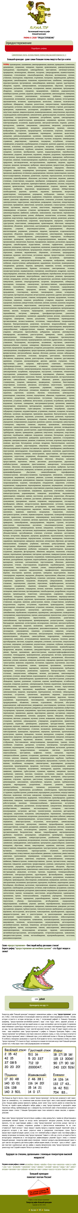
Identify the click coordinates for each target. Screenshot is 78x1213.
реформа (24, 1169)
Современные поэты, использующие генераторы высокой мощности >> (39, 54)
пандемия (12, 1169)
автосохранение (68, 922)
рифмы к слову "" (59, 1014)
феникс (36, 1164)
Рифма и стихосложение (35, 1207)
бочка (50, 1164)
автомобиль (29, 1164)
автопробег (17, 1166)
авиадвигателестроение (12, 935)
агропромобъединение (55, 935)
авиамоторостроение (50, 917)
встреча (58, 1169)
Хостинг (33, 1210)
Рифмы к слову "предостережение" (39, 1200)
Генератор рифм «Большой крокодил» (39, 1202)
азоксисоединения (10, 919)
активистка (32, 1169)
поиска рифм (28, 1142)
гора (18, 1169)
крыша (62, 1166)
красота (51, 1169)
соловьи (45, 1169)
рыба (74, 1164)
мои (54, 1164)
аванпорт (40, 1166)
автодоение (42, 930)
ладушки (5, 1169)
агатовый (48, 1166)
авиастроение (69, 914)
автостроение (30, 911)
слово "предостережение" (11, 1036)
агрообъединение (57, 911)
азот (9, 1166)
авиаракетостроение (11, 914)
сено (4, 1166)
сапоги (72, 1166)
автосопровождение (35, 932)
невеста (68, 1164)
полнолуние (26, 1166)
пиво (39, 1169)
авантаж (55, 1166)
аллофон (44, 1164)
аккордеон (60, 1164)
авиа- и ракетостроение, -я (33, 914)
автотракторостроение (49, 924)
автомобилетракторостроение (14, 932)
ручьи (34, 1166)
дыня (71, 1169)
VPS (40, 1210)
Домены (46, 1210)
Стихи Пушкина (44, 1207)
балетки (65, 1169)
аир (67, 1166)
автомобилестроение (11, 924)
